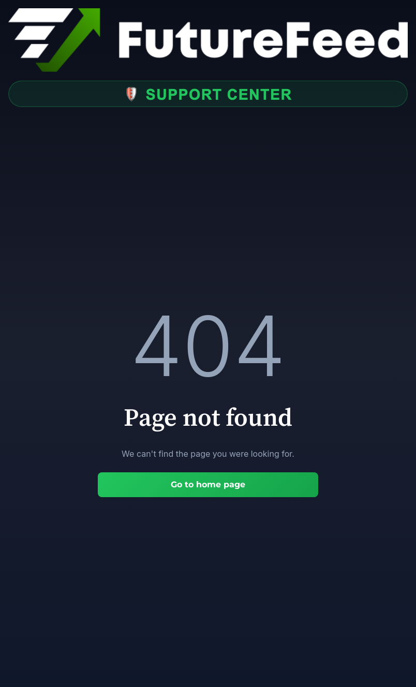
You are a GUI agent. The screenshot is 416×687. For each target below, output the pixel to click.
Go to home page (208, 484)
